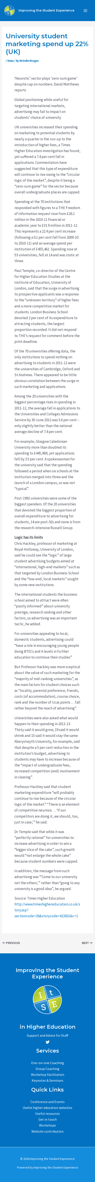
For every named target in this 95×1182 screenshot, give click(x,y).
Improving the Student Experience (46, 10)
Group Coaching (47, 1068)
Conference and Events (47, 1102)
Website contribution (47, 1131)
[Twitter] (48, 1042)
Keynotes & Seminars (47, 1080)
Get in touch (47, 1119)
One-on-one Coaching (47, 1063)
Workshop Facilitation (47, 1074)
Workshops (47, 1125)
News (10, 61)
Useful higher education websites (47, 1107)
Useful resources (47, 1113)
